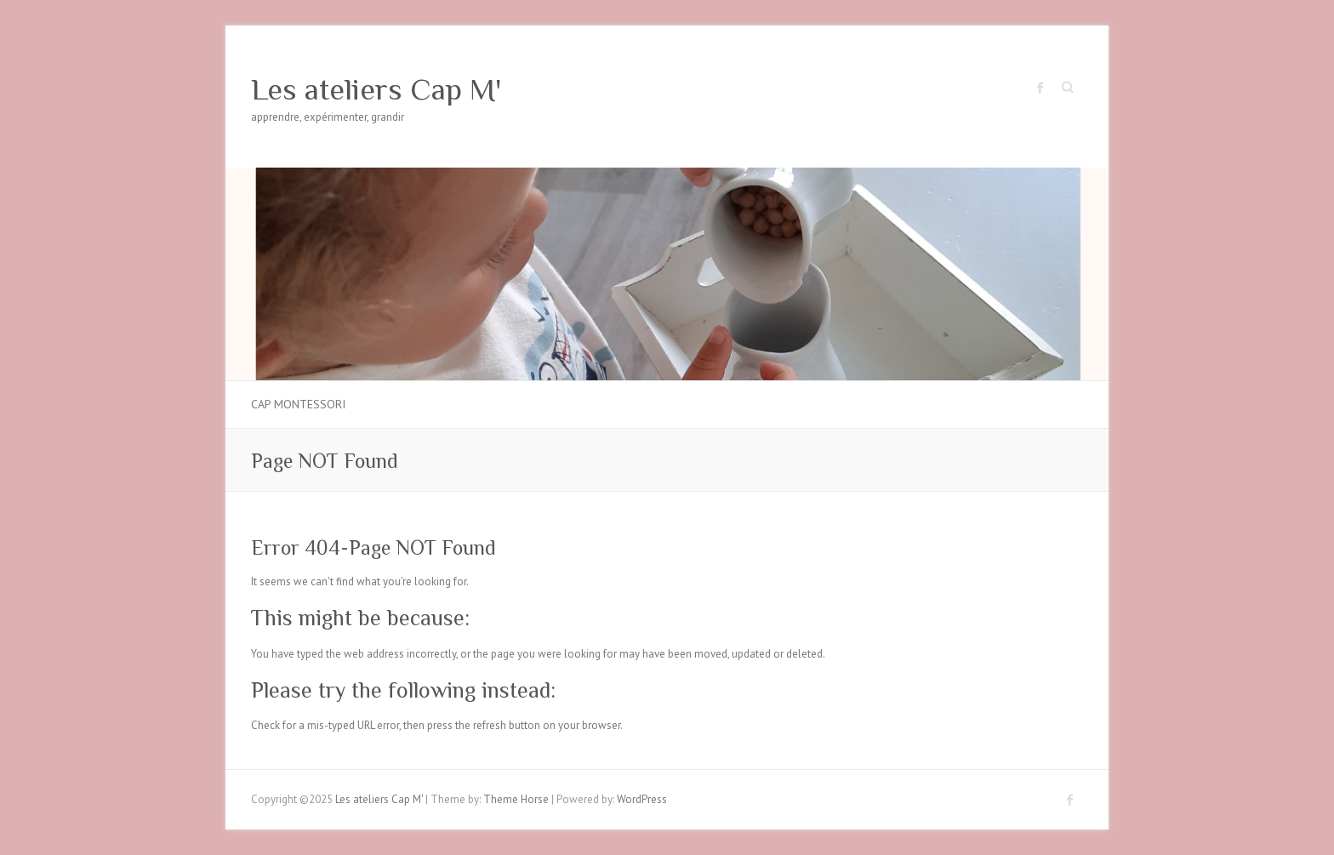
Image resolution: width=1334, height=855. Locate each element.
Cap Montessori (298, 404)
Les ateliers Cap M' (376, 89)
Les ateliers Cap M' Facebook (1040, 87)
